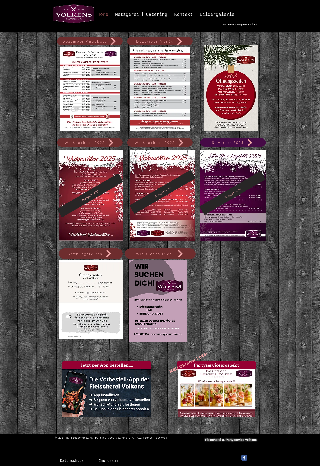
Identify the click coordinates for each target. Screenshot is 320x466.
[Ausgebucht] (90, 195)
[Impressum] (108, 461)
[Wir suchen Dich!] (160, 253)
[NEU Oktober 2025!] (188, 363)
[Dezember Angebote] (90, 41)
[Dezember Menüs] (160, 41)
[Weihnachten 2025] (90, 142)
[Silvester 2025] (233, 142)
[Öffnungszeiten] (91, 253)
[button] (106, 365)
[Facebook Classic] (244, 458)
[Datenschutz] (72, 461)
